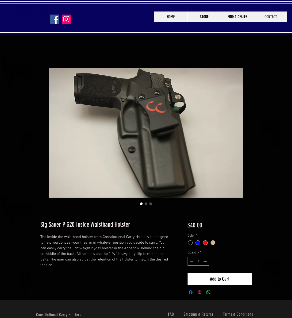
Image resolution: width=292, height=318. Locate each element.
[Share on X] (217, 292)
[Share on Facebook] (190, 292)
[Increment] (205, 261)
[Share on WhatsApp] (208, 292)
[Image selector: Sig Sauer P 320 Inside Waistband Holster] (141, 203)
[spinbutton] (198, 261)
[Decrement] (191, 261)
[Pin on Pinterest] (199, 292)
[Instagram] (66, 19)
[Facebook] (54, 19)
